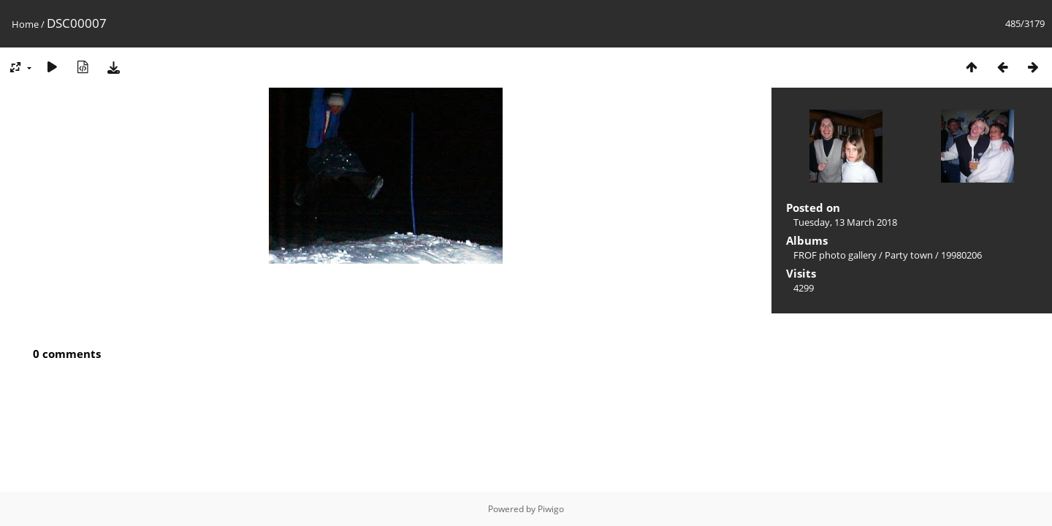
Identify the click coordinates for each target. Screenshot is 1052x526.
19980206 (961, 255)
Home (25, 24)
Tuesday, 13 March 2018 (845, 222)
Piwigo (551, 509)
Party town (909, 255)
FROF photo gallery (835, 255)
